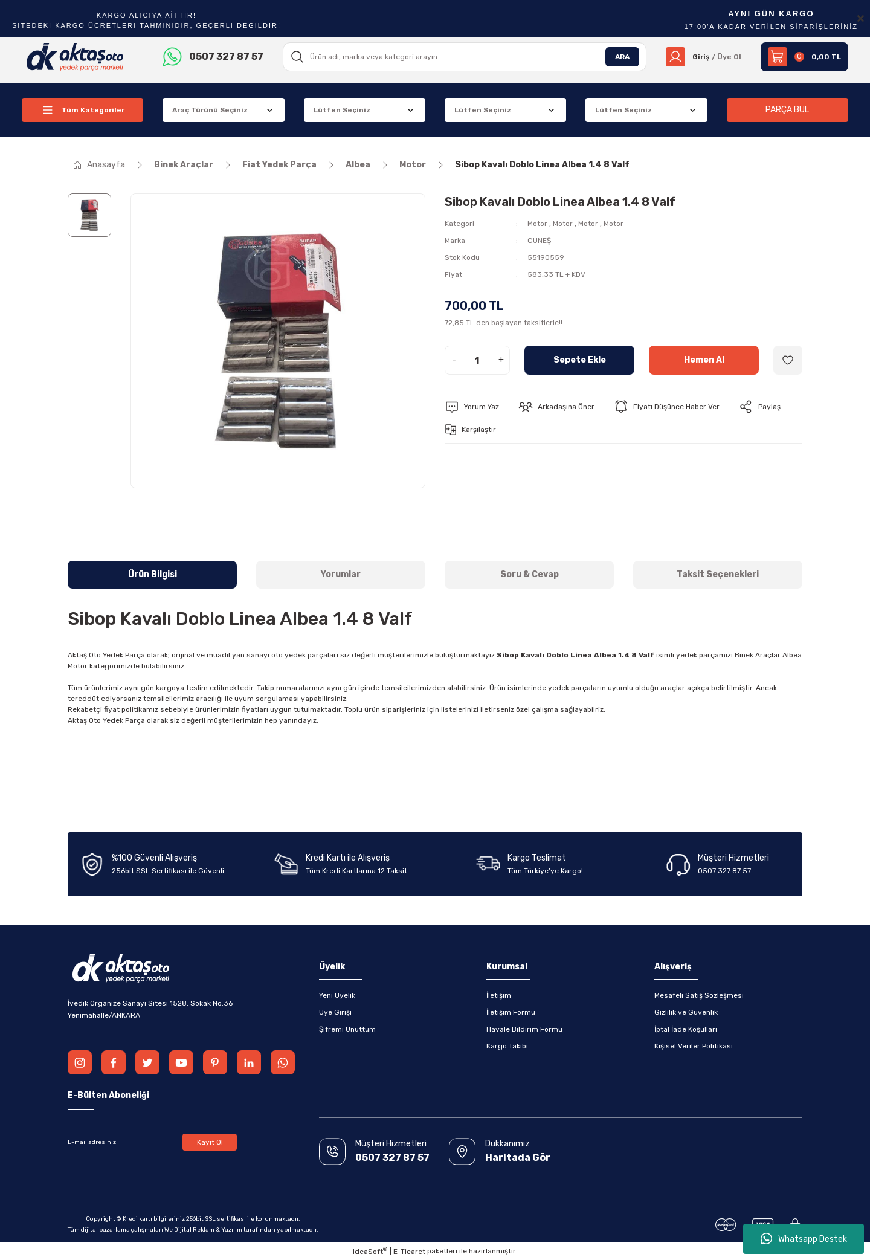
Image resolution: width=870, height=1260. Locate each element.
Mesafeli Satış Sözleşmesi (699, 995)
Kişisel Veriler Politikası (693, 1046)
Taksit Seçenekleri (718, 574)
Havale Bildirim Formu (524, 1029)
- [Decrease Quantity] (454, 360)
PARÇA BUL (787, 110)
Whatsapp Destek (804, 1238)
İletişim (498, 995)
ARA (622, 57)
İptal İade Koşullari (685, 1029)
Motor (537, 223)
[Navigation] (82, 110)
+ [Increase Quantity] (501, 360)
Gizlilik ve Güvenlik (686, 1012)
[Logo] (75, 56)
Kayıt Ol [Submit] (210, 1142)
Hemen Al (704, 360)
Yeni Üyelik (337, 995)
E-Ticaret (409, 1251)
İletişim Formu (510, 1012)
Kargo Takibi (507, 1046)
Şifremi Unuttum (347, 1029)
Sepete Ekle (579, 360)
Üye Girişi (335, 1012)
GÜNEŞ (539, 240)
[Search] (464, 56)
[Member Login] (703, 56)
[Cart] (804, 56)
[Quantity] (477, 360)
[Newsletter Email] (152, 1142)
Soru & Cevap (529, 574)
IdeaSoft (370, 1251)
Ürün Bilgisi (152, 574)
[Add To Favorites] (787, 360)
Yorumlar (341, 574)
